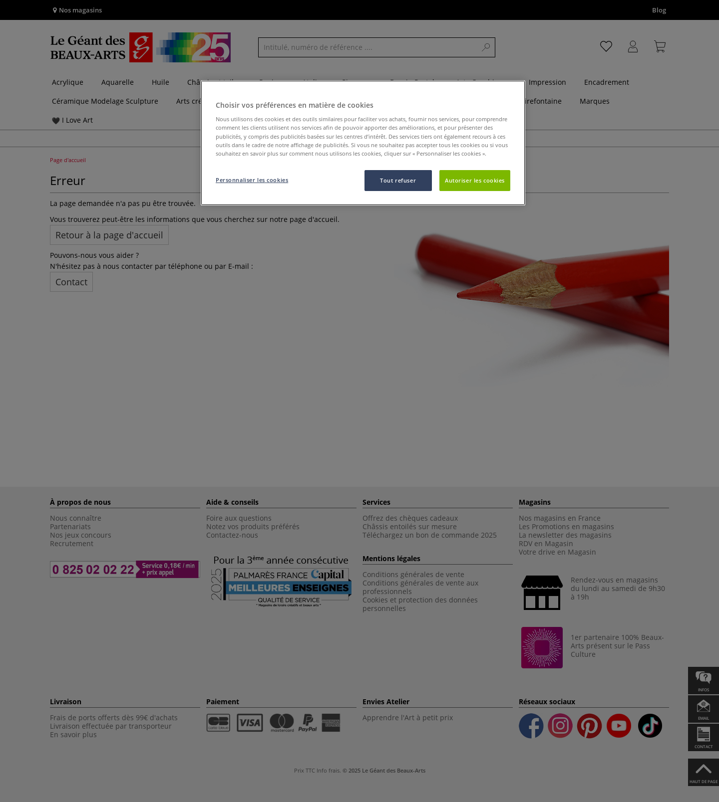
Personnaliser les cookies (252, 180)
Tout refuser (398, 180)
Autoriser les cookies (475, 180)
